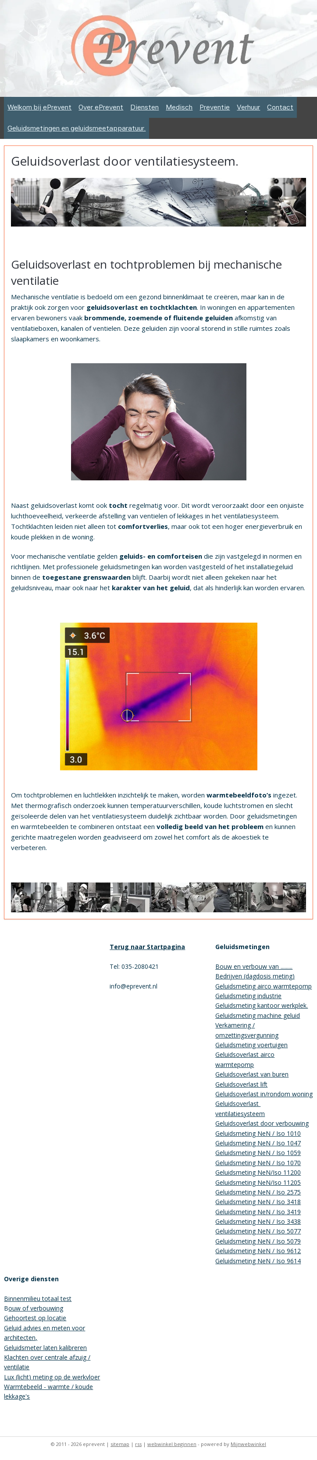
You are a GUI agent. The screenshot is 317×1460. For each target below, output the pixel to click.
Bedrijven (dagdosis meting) (255, 976)
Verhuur (248, 107)
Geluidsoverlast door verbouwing (262, 1123)
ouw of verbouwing (35, 1308)
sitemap (119, 1444)
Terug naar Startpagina (147, 947)
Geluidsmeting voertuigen (251, 1045)
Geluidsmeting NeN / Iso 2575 (258, 1192)
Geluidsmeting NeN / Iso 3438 (258, 1221)
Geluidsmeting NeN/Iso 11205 (258, 1182)
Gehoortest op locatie (35, 1318)
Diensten (144, 107)
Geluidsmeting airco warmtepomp (263, 986)
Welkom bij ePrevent (39, 107)
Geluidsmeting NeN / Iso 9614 (258, 1261)
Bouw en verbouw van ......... (253, 966)
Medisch (179, 107)
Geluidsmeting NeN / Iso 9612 (258, 1251)
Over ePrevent (100, 107)
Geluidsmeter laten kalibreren (45, 1347)
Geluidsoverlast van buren (252, 1074)
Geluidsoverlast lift (241, 1084)
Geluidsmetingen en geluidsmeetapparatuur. (76, 128)
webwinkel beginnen (171, 1444)
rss (138, 1444)
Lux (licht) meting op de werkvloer (52, 1377)
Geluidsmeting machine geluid (257, 1015)
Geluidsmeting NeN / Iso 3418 (258, 1202)
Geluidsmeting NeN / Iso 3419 (258, 1212)
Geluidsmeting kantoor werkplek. (261, 1005)
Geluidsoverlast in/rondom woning (264, 1094)
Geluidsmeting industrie (248, 996)
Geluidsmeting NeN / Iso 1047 (258, 1143)
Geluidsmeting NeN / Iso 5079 (258, 1241)
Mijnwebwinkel (248, 1444)
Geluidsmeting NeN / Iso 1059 (258, 1152)
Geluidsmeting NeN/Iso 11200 (258, 1172)
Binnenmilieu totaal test (37, 1298)
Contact (280, 107)
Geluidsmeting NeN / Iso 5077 (258, 1231)
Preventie (214, 107)
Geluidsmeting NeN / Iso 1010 (258, 1133)
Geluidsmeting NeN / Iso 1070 (258, 1163)
